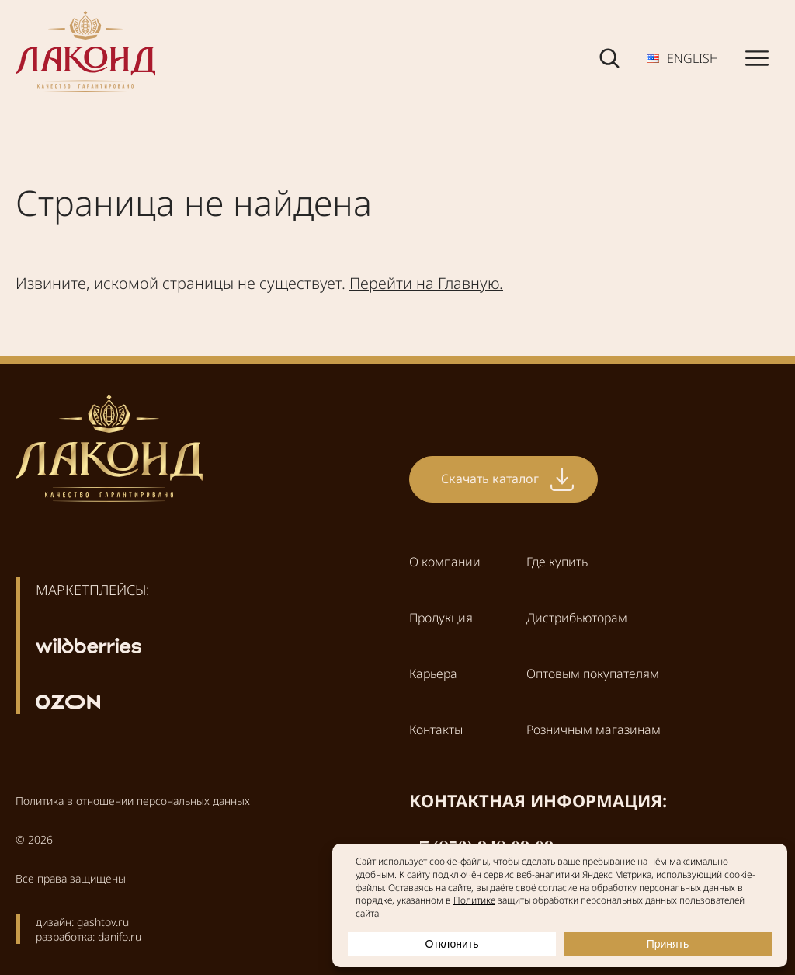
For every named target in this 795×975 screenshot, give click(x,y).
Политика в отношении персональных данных (133, 800)
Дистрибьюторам (576, 617)
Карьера (433, 673)
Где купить (557, 561)
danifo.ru (119, 936)
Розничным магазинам (593, 729)
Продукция (441, 617)
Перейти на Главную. (426, 283)
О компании (445, 561)
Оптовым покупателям (592, 673)
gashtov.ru (103, 921)
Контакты (436, 729)
